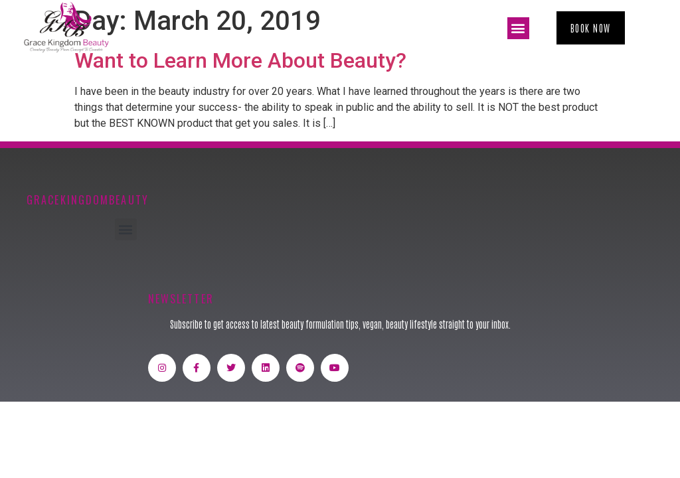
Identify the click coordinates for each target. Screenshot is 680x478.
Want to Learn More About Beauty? (240, 60)
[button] (518, 28)
